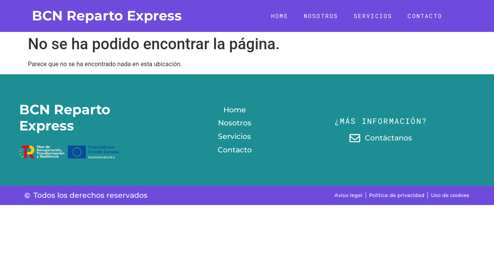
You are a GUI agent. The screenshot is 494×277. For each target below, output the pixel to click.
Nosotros (321, 16)
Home (279, 16)
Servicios (373, 16)
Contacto (425, 16)
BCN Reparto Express (107, 15)
